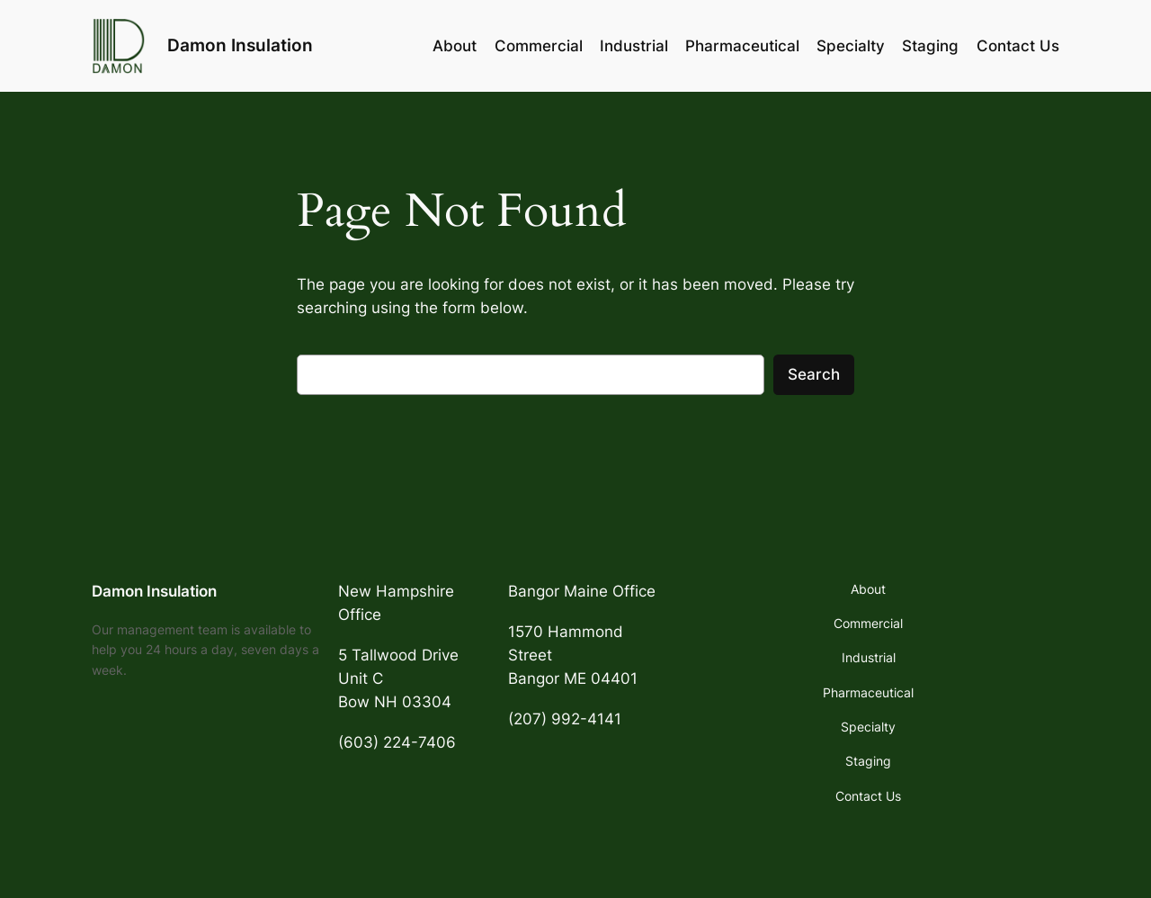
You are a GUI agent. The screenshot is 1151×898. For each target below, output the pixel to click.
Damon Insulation (240, 45)
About (455, 46)
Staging (930, 46)
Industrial (634, 46)
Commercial (539, 46)
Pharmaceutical (742, 46)
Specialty (850, 46)
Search (814, 374)
